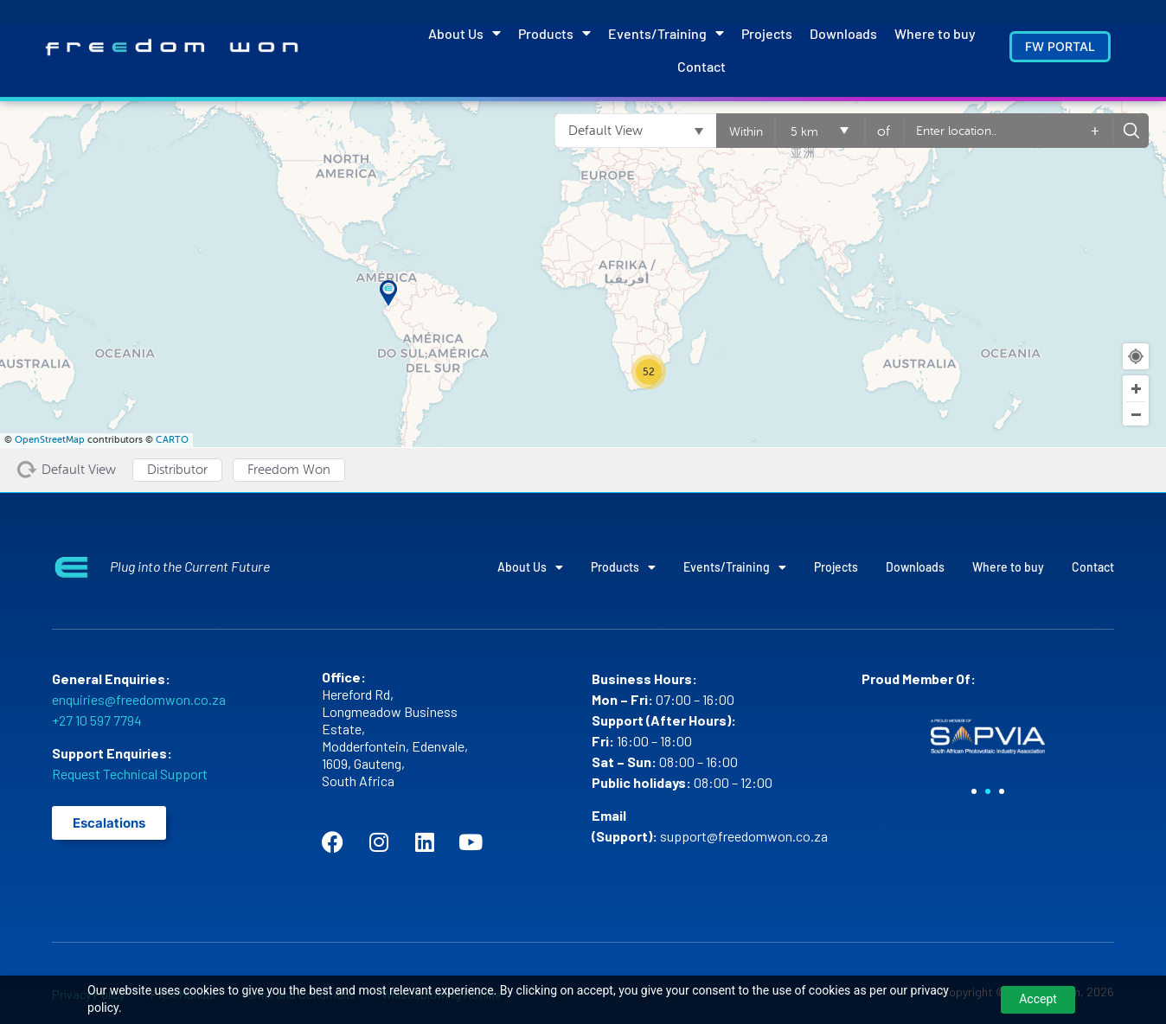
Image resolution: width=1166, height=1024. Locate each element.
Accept (1038, 999)
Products (554, 32)
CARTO (172, 439)
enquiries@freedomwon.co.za (139, 699)
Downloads (843, 33)
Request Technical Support (130, 773)
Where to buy (935, 33)
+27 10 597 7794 (97, 720)
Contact (701, 66)
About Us (464, 32)
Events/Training (666, 32)
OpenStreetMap (50, 439)
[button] (974, 791)
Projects (766, 33)
